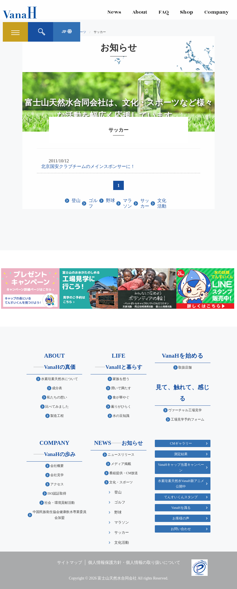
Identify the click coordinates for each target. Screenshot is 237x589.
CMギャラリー (181, 443)
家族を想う (121, 379)
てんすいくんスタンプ (181, 497)
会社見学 (57, 475)
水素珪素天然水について (59, 379)
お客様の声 (180, 518)
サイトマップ (69, 562)
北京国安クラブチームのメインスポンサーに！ (88, 166)
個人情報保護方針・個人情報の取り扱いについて (134, 562)
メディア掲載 (121, 464)
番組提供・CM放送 (123, 473)
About (139, 12)
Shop (186, 12)
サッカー (144, 203)
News (114, 12)
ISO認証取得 (57, 493)
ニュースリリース (121, 455)
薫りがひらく (121, 406)
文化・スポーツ (121, 482)
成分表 (57, 388)
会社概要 (57, 466)
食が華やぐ (121, 397)
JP (66, 32)
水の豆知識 (121, 416)
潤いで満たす (121, 388)
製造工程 (57, 416)
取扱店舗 (185, 367)
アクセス (57, 484)
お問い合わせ (181, 529)
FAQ (163, 12)
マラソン (127, 203)
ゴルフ (93, 203)
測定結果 (181, 454)
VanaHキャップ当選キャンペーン (181, 467)
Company (216, 12)
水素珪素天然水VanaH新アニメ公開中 (181, 483)
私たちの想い (57, 397)
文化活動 (161, 203)
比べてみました (57, 406)
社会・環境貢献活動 (59, 503)
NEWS (118, 443)
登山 (76, 200)
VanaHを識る (181, 508)
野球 (110, 200)
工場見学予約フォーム (187, 419)
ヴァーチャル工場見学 (185, 410)
